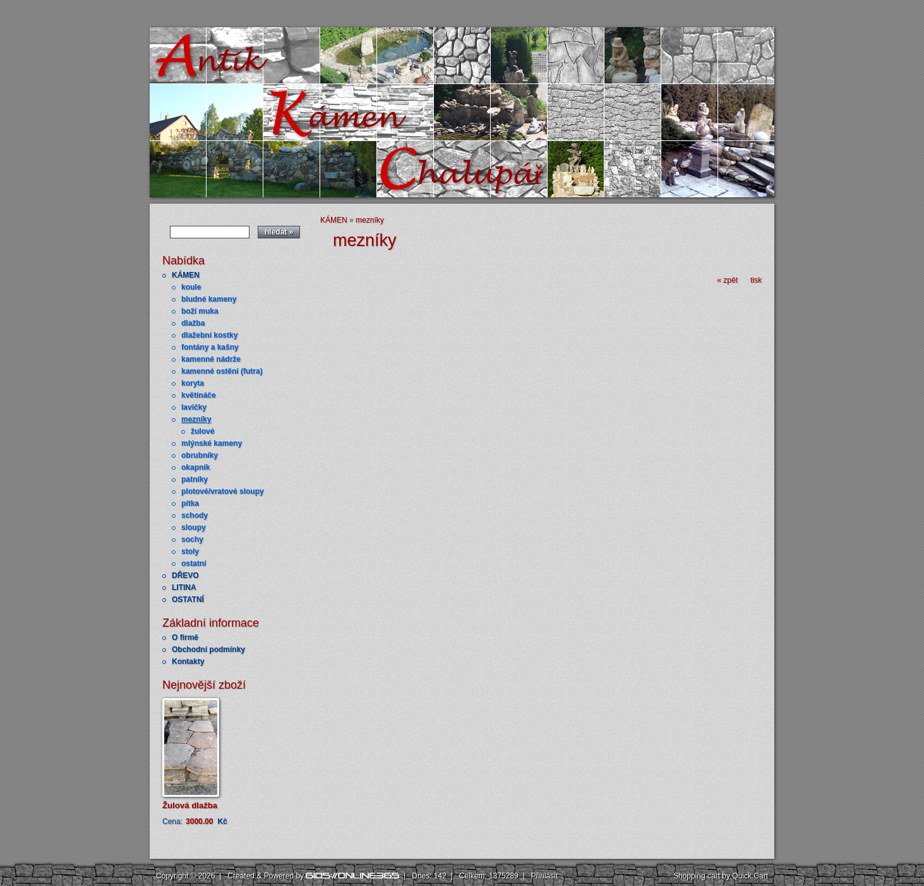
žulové (202, 431)
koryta (192, 383)
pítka (190, 503)
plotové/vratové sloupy (222, 491)
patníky (194, 479)
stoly (190, 551)
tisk (756, 280)
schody (194, 515)
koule (191, 287)
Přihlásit (544, 875)
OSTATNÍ (188, 599)
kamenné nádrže (211, 359)
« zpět (727, 280)
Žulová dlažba (189, 805)
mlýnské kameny (211, 443)
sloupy (193, 527)
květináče (198, 395)
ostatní (193, 563)
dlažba (193, 323)
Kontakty (188, 661)
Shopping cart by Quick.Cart (720, 875)
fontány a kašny (210, 347)
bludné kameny (208, 299)
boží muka (200, 311)
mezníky (196, 419)
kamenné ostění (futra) (222, 371)
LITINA (184, 587)
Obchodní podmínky (208, 649)
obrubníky (199, 455)
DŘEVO (185, 575)
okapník (195, 467)
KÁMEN (186, 275)
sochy (192, 539)
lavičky (194, 407)
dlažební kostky (209, 335)
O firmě (185, 637)
